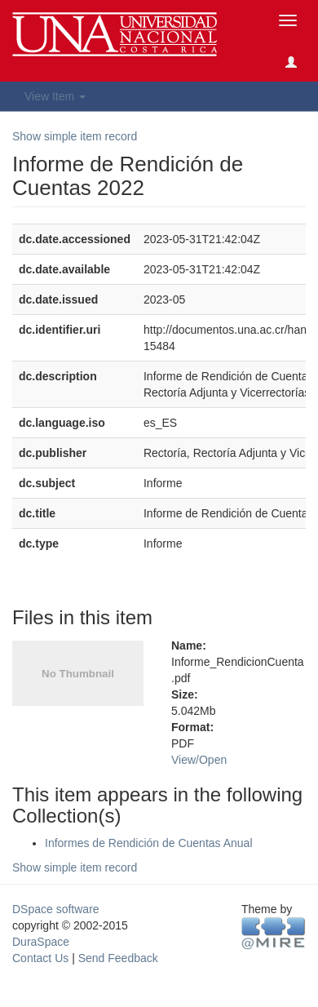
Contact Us (40, 958)
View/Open (199, 759)
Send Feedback (118, 958)
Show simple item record (74, 136)
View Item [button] (55, 96)
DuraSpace (40, 941)
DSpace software (55, 909)
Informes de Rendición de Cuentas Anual (149, 843)
